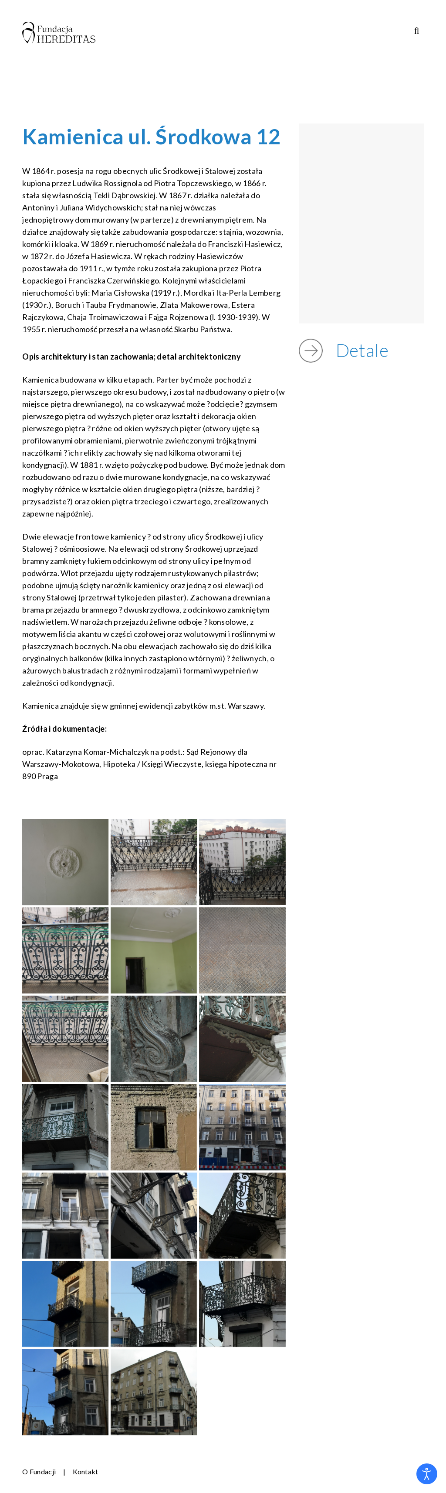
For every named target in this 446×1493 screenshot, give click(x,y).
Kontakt (85, 1471)
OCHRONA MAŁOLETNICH (172, 59)
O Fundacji (39, 1471)
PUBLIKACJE (282, 46)
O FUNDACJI (146, 46)
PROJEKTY (215, 46)
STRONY (346, 46)
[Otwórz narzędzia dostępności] (426, 1473)
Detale (367, 349)
